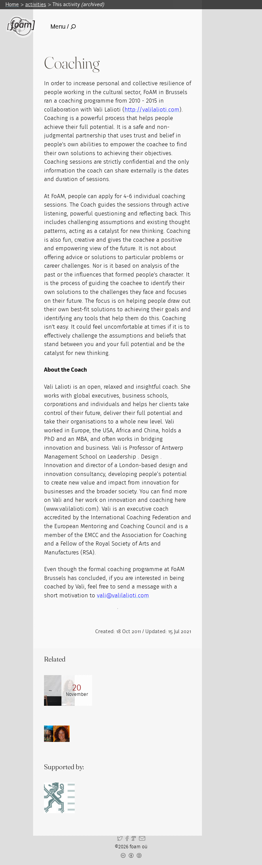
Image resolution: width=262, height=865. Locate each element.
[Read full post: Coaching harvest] (90, 690)
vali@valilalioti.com (123, 595)
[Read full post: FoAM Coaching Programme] (59, 690)
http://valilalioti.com (152, 110)
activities (35, 4)
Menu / (63, 26)
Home (12, 4)
